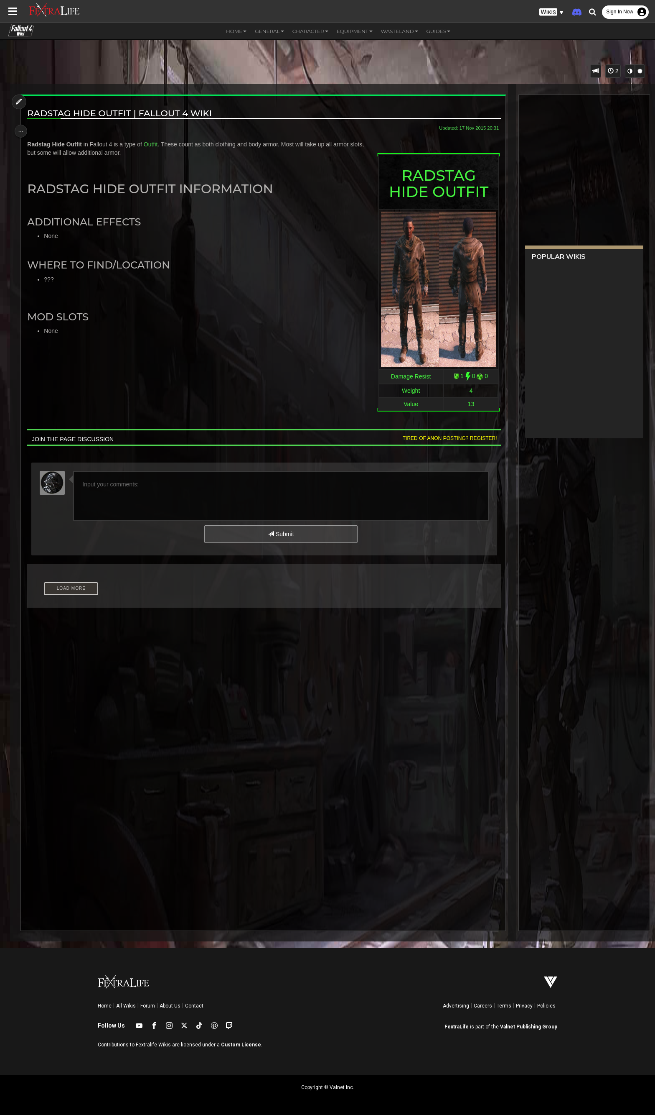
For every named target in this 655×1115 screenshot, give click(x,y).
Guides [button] (439, 31)
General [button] (269, 31)
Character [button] (310, 31)
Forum (147, 1006)
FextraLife (456, 1027)
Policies (546, 1006)
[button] (551, 12)
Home (105, 1006)
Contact (194, 1006)
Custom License (241, 1045)
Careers (483, 1006)
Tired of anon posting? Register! (445, 438)
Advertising (456, 1006)
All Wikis (126, 1006)
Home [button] (236, 31)
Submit (280, 534)
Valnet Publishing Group (528, 1027)
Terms (504, 1006)
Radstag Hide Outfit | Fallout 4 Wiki (123, 113)
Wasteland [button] (399, 31)
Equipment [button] (355, 31)
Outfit (154, 144)
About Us (170, 1006)
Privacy (524, 1006)
